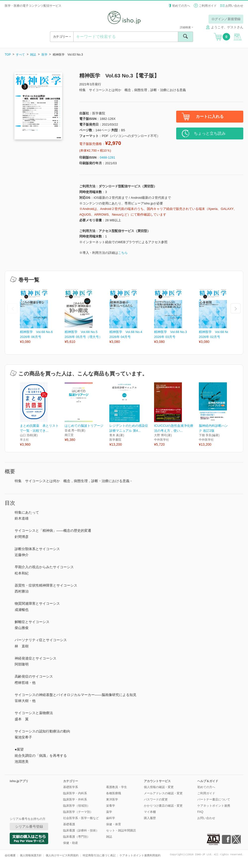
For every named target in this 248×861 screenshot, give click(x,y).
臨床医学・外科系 (75, 799)
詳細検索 (186, 27)
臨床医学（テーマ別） (78, 812)
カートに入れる (210, 116)
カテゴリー (62, 36)
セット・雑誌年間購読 (121, 830)
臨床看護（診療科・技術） (81, 830)
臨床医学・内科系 (75, 793)
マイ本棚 (150, 812)
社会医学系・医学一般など (81, 818)
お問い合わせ (234, 5)
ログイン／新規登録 (226, 19)
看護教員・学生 (116, 787)
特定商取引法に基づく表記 (99, 855)
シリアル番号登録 (29, 826)
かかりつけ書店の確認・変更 (163, 805)
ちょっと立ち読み (210, 133)
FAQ (200, 812)
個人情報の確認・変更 (159, 787)
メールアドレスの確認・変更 (163, 793)
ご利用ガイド (208, 5)
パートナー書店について (213, 799)
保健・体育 (113, 824)
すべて (20, 54)
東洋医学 (112, 799)
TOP (8, 54)
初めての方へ (181, 5)
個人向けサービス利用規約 (62, 855)
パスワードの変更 (156, 799)
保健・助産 (70, 843)
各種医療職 (113, 793)
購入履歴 (150, 818)
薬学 (109, 812)
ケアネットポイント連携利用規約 (140, 855)
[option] (42, 316)
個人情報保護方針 (31, 855)
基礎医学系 (70, 787)
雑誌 (33, 54)
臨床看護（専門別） (76, 836)
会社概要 (10, 855)
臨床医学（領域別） (76, 805)
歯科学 (110, 818)
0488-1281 (107, 157)
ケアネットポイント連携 (213, 805)
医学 (44, 54)
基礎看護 (69, 824)
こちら (123, 253)
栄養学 (110, 805)
